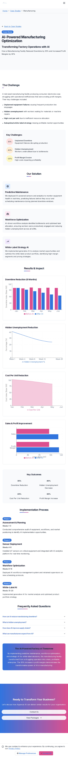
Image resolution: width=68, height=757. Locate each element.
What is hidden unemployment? (34, 622)
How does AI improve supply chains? (34, 628)
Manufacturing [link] (29, 11)
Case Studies (15, 11)
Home (5, 11)
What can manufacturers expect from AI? (34, 634)
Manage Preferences (26, 753)
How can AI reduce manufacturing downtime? (34, 616)
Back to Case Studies (11, 26)
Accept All (46, 753)
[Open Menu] (64, 3)
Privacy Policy (14, 748)
